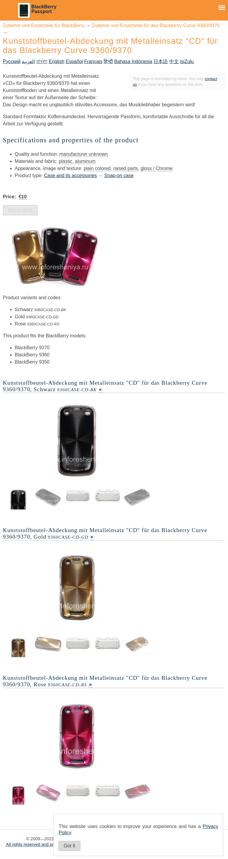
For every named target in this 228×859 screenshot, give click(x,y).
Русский (11, 61)
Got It (69, 845)
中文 (174, 61)
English (56, 61)
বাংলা (42, 61)
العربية (28, 61)
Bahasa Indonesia (133, 61)
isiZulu (187, 61)
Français (93, 61)
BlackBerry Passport (44, 9)
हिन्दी (108, 61)
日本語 (160, 61)
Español (74, 61)
